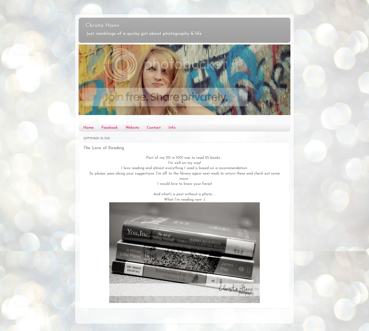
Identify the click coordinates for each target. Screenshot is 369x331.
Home (88, 128)
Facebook (109, 128)
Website (132, 128)
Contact (154, 128)
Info (172, 128)
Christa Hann (102, 25)
